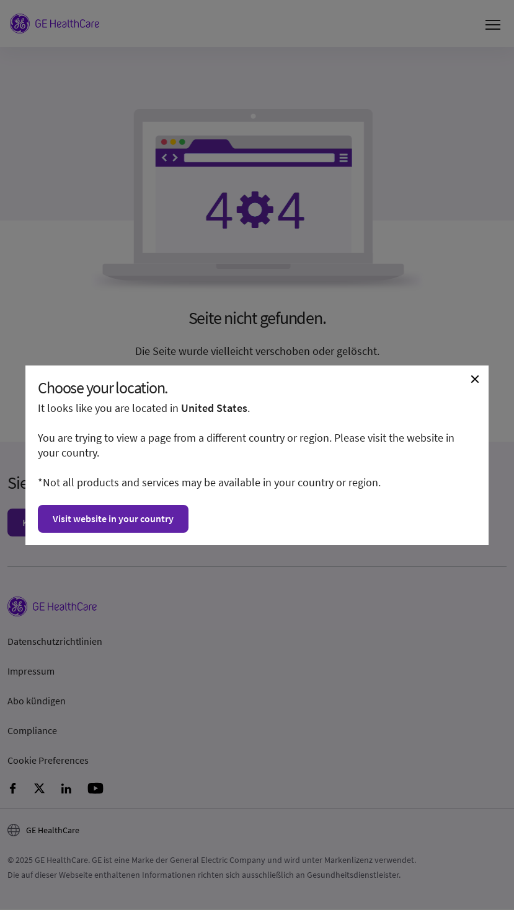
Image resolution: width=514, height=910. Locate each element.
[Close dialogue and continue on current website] (474, 379)
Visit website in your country (113, 518)
